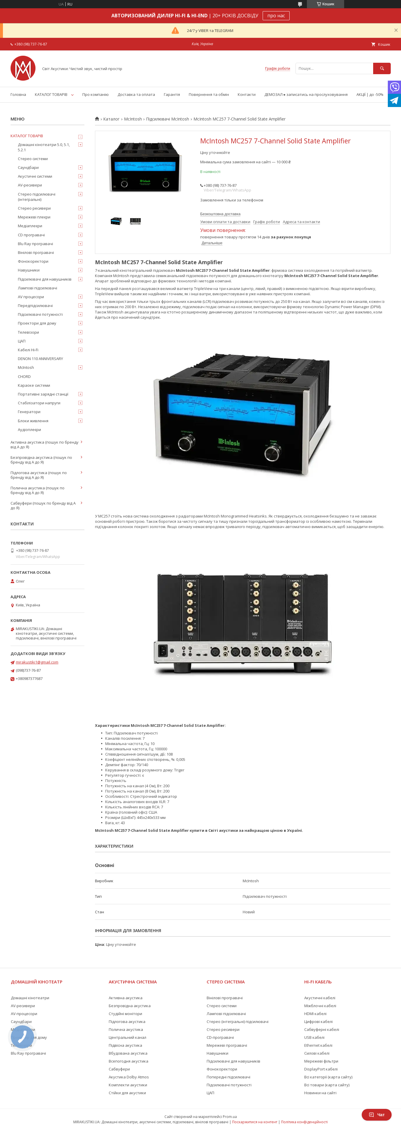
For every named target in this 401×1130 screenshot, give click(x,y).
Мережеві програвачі (227, 1045)
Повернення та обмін (209, 94)
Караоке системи (34, 385)
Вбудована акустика (128, 1053)
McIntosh (133, 119)
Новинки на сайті (320, 1092)
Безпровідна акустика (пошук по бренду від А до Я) (41, 460)
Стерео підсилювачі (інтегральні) (36, 196)
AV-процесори (24, 1013)
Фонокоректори (33, 261)
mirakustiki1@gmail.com (37, 662)
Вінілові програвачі (36, 252)
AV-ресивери (30, 185)
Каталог (111, 119)
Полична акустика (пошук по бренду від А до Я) (37, 490)
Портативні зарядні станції (43, 394)
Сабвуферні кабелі (321, 1029)
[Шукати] (382, 68)
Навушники (29, 270)
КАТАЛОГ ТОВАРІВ (51, 94)
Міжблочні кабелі (320, 1005)
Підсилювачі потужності (40, 314)
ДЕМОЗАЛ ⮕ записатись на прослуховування (306, 94)
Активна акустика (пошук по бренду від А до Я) (45, 444)
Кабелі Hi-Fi (28, 349)
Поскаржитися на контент (254, 1121)
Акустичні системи (35, 176)
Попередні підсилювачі (228, 1077)
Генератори (29, 411)
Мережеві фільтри (321, 1061)
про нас (276, 15)
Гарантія (172, 94)
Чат (377, 1114)
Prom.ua (230, 1116)
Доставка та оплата (136, 94)
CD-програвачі (220, 1037)
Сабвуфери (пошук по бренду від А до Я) (43, 505)
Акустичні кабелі (319, 997)
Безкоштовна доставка (220, 214)
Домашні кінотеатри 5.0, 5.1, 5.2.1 (44, 147)
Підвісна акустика (125, 1045)
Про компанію (95, 94)
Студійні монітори (125, 1013)
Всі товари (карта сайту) (326, 1084)
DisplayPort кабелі (321, 1069)
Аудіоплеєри (29, 429)
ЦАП (22, 341)
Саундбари (28, 167)
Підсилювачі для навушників (45, 279)
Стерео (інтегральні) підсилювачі (238, 1021)
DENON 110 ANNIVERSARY (40, 358)
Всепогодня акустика (128, 1061)
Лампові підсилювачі (37, 288)
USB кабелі (314, 1037)
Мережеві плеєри (34, 217)
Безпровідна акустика (130, 1005)
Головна (18, 94)
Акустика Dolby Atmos (129, 1077)
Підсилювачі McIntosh (167, 119)
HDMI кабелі (315, 1013)
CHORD (24, 376)
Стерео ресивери (34, 208)
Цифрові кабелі (318, 1021)
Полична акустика (126, 1029)
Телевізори (28, 332)
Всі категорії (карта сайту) (328, 1077)
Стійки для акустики (127, 1092)
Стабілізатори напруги (39, 402)
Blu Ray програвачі (35, 243)
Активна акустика (125, 997)
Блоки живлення (33, 420)
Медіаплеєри (30, 225)
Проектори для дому (37, 323)
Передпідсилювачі (35, 305)
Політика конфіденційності (304, 1121)
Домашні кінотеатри (30, 997)
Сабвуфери (119, 1069)
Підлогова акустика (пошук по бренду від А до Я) (39, 475)
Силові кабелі (316, 1053)
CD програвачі (31, 234)
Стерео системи (33, 158)
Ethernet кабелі (318, 1045)
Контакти (247, 94)
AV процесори (31, 296)
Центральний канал (127, 1037)
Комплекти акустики (128, 1084)
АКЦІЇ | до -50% (369, 94)
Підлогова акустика (127, 1021)
